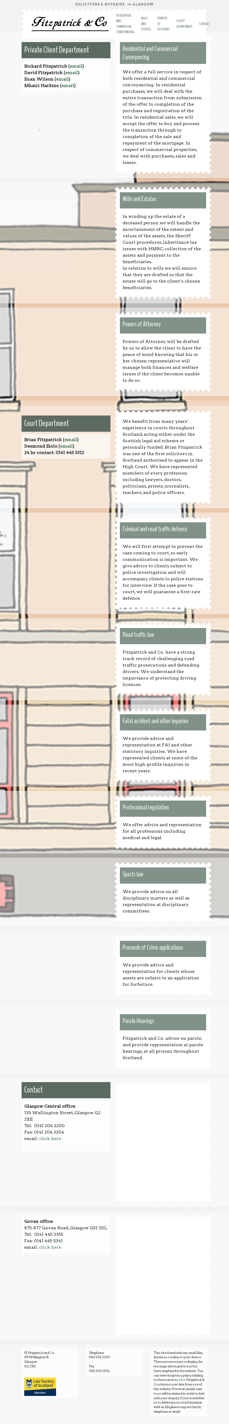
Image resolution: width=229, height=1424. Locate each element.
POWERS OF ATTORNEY (163, 24)
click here (50, 1138)
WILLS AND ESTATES (146, 24)
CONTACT (204, 24)
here (181, 1380)
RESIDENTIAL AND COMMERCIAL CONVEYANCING (125, 24)
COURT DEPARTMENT (184, 24)
